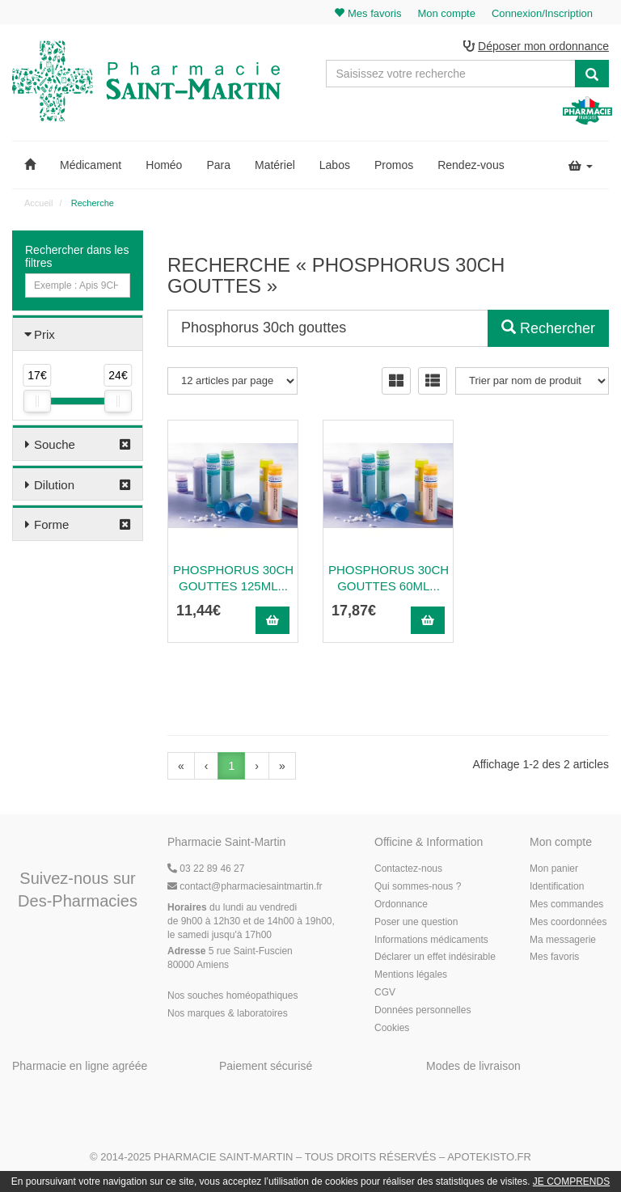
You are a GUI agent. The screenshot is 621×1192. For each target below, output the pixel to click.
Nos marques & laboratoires (227, 1013)
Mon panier (554, 868)
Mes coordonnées (568, 922)
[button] (30, 165)
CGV (384, 992)
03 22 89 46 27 (205, 868)
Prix (44, 334)
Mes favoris (554, 956)
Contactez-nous (408, 868)
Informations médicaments (431, 939)
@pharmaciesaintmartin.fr (245, 886)
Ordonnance (401, 904)
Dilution (54, 485)
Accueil (38, 203)
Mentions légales (410, 974)
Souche (54, 444)
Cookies (391, 1027)
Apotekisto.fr (489, 1157)
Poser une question (416, 922)
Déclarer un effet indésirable (435, 956)
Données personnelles (422, 1010)
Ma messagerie (563, 939)
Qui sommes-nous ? (417, 886)
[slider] (37, 401)
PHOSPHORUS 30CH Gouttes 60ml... (388, 578)
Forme (51, 524)
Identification (557, 886)
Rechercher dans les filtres (77, 256)
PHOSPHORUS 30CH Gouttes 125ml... (233, 578)
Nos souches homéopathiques (232, 995)
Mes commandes (566, 904)
